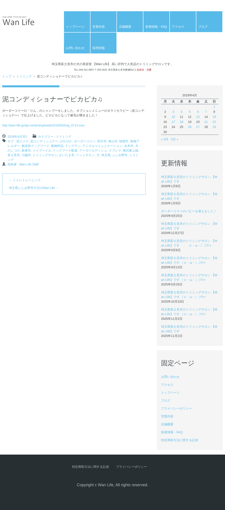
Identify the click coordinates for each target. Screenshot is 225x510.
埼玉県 (106, 155)
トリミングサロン (45, 155)
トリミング (63, 136)
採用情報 (98, 48)
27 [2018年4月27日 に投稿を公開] (198, 127)
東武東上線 (130, 150)
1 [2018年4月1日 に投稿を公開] (214, 106)
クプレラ (115, 150)
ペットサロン (85, 155)
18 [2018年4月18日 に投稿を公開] (181, 122)
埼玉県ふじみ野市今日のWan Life (34, 188)
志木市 (128, 146)
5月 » (174, 139)
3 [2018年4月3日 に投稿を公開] (173, 111)
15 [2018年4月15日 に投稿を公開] (214, 117)
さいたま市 (66, 155)
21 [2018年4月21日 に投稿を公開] (206, 122)
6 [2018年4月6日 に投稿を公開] (198, 111)
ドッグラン (73, 146)
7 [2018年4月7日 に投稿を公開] (206, 111)
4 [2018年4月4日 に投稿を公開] (181, 111)
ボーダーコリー (85, 141)
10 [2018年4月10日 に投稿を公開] (173, 117)
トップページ (75, 26)
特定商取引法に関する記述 (179, 440)
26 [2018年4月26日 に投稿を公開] (189, 127)
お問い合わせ (75, 48)
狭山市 (113, 141)
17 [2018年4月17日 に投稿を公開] (173, 122)
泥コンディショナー (44, 141)
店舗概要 (125, 26)
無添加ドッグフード (35, 146)
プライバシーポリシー (176, 408)
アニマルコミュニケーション (102, 146)
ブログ (203, 26)
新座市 (26, 150)
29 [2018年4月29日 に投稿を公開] (214, 127)
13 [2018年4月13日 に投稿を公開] (198, 117)
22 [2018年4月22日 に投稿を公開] (214, 122)
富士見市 (14, 155)
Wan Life (13, 32)
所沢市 (102, 141)
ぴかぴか (66, 141)
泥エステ (22, 141)
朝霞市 (123, 141)
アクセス (178, 26)
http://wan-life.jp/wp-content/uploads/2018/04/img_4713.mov (43, 125)
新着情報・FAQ (156, 26)
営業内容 (98, 26)
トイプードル (42, 150)
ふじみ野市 (120, 155)
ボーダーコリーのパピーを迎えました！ (189, 211)
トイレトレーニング (25, 180)
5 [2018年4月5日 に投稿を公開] (190, 111)
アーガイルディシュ (93, 150)
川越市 (26, 155)
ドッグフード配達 (65, 150)
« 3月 (164, 139)
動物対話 (57, 146)
